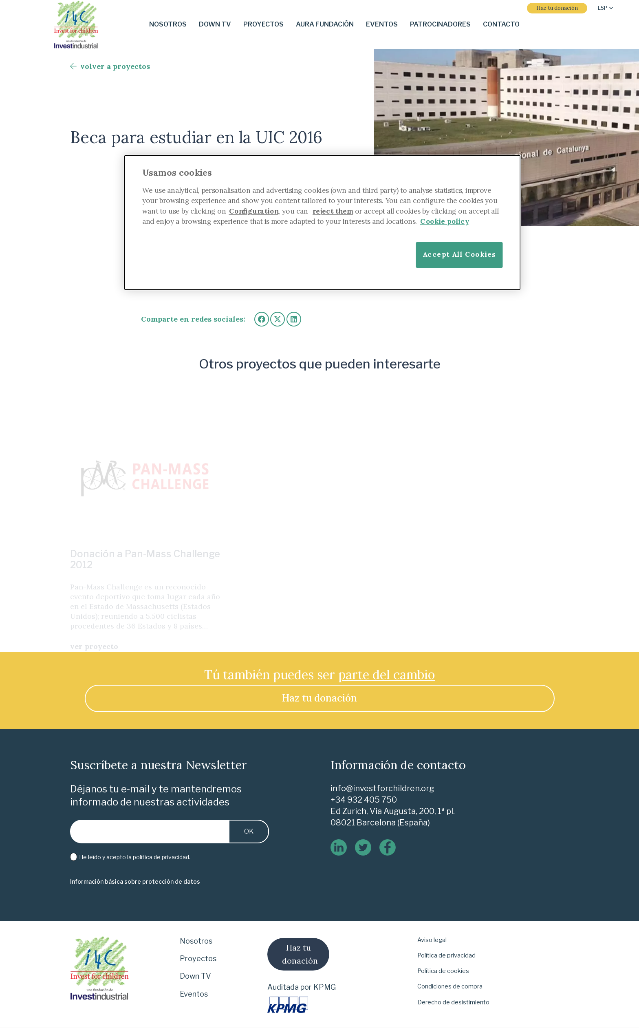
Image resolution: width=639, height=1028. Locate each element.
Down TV (195, 976)
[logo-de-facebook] (387, 847)
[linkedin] (339, 847)
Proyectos (198, 958)
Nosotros (196, 941)
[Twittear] (277, 319)
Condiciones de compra (450, 986)
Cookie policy (444, 221)
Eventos (194, 994)
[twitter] (363, 847)
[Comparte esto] (261, 319)
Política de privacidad (446, 955)
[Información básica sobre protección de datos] (135, 881)
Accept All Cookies (459, 254)
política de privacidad (161, 857)
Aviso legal (432, 940)
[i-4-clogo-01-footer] (76, 24)
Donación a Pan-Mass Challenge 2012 (145, 543)
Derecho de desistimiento (453, 1002)
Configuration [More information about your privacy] (254, 211)
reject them (333, 211)
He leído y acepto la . (130, 857)
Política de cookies (443, 971)
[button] (605, 8)
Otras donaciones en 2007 (303, 551)
